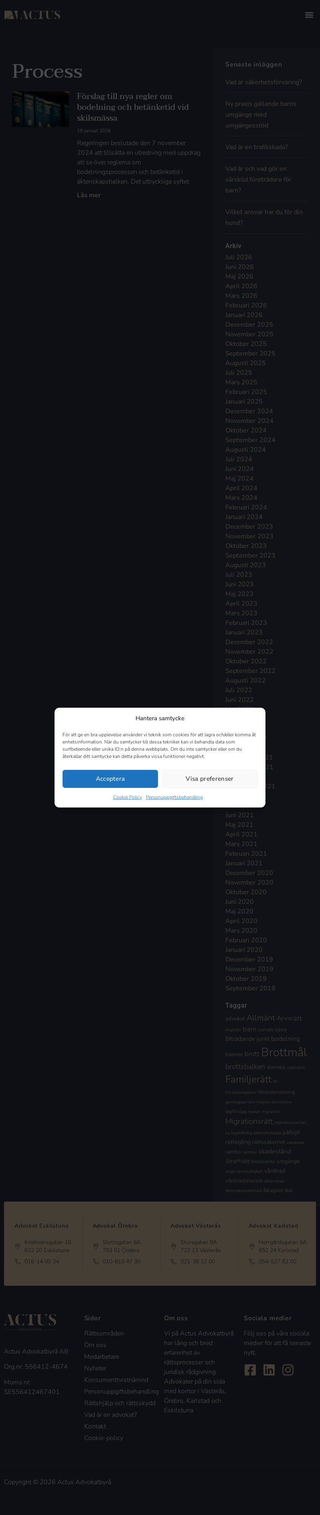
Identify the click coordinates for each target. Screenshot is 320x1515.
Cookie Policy (127, 797)
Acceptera (110, 779)
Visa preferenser (209, 779)
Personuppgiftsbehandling (174, 797)
